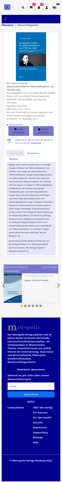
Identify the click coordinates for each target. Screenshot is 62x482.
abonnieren (31, 394)
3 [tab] (29, 306)
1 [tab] (21, 306)
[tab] (15, 153)
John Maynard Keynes (16, 83)
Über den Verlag (42, 407)
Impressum (40, 427)
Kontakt (38, 422)
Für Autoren (40, 412)
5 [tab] (37, 306)
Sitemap (38, 437)
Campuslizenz (16, 407)
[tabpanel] (31, 288)
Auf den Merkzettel (43, 131)
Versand (42, 99)
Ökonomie (8, 25)
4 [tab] (33, 306)
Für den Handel (42, 417)
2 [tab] (25, 306)
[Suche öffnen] (23, 7)
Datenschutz (40, 432)
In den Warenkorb (18, 131)
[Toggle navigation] (5, 19)
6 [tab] (40, 306)
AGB (35, 442)
